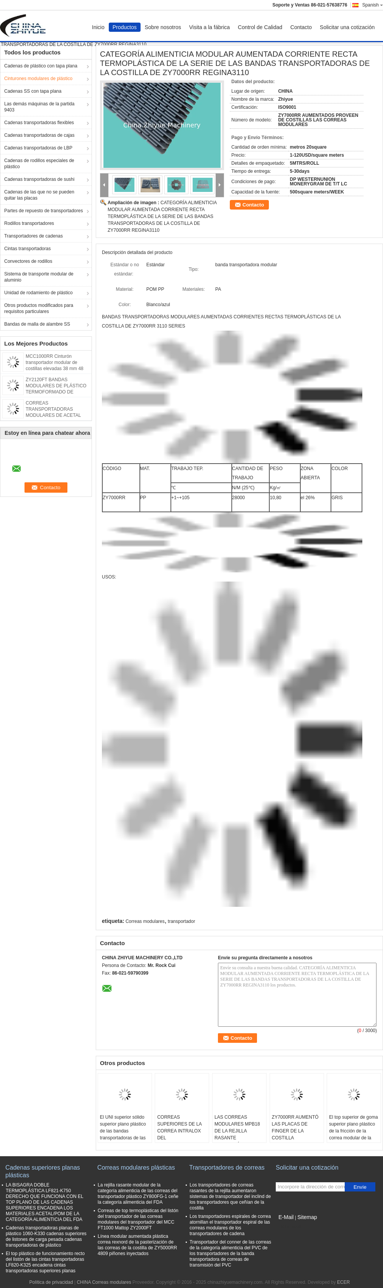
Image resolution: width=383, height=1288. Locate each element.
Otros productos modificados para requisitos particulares (38, 308)
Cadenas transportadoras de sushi (39, 179)
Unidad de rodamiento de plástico (38, 292)
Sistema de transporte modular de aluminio (39, 277)
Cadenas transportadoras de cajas (39, 135)
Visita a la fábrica (209, 27)
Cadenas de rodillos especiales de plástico (39, 163)
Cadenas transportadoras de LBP (38, 148)
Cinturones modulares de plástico (38, 78)
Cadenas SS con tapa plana (32, 91)
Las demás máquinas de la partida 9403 (39, 107)
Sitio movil (288, 1226)
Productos (125, 27)
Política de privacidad (51, 1282)
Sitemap (307, 1217)
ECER (343, 1282)
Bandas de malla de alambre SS (37, 324)
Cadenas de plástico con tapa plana (40, 66)
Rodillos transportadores (29, 223)
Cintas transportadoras (27, 248)
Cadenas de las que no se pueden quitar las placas (39, 195)
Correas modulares (145, 921)
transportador (181, 921)
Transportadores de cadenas (33, 236)
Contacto (301, 27)
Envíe (360, 1187)
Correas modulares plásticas (136, 1167)
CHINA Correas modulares (104, 1282)
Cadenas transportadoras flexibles (39, 122)
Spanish (372, 5)
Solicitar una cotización (347, 27)
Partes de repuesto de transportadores (43, 210)
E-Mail (286, 1217)
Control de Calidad (260, 27)
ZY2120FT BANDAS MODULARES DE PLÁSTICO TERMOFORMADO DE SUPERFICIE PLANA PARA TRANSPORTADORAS (56, 392)
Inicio (98, 27)
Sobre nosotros (163, 27)
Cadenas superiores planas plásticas (42, 1171)
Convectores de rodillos (28, 261)
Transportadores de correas (227, 1167)
